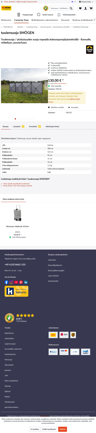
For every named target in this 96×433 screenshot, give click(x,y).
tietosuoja (8, 360)
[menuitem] (61, 8)
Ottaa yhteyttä (9, 2)
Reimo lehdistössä (11, 381)
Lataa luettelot (53, 276)
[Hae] (71, 8)
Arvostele (73, 107)
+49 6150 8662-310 (15, 264)
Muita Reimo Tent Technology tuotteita (16, 186)
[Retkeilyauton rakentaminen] (44, 20)
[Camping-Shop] (21, 20)
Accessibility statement (13, 349)
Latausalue (52, 260)
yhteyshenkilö (53, 281)
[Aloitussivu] (6, 20)
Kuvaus (5, 126)
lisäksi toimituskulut (60, 83)
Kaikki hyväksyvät (49, 429)
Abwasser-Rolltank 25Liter (17, 226)
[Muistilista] (80, 8)
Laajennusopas (10, 344)
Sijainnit (7, 391)
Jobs (6, 375)
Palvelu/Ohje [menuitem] (85, 2)
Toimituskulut (10, 402)
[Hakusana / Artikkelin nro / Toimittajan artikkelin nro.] (61, 8)
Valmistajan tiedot (52, 126)
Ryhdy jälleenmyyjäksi (56, 270)
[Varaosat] (65, 20)
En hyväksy (35, 429)
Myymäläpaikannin (55, 265)
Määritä (62, 429)
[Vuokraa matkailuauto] (82, 20)
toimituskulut (45, 416)
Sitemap (8, 386)
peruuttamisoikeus (11, 407)
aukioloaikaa (9, 338)
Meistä (7, 397)
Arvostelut (35, 126)
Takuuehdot (9, 365)
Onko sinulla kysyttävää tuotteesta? (15, 184)
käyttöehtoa (9, 333)
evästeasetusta (10, 354)
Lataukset (18, 126)
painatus (8, 370)
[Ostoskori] (90, 8)
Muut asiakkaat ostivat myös (13, 199)
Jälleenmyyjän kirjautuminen (26, 2)
